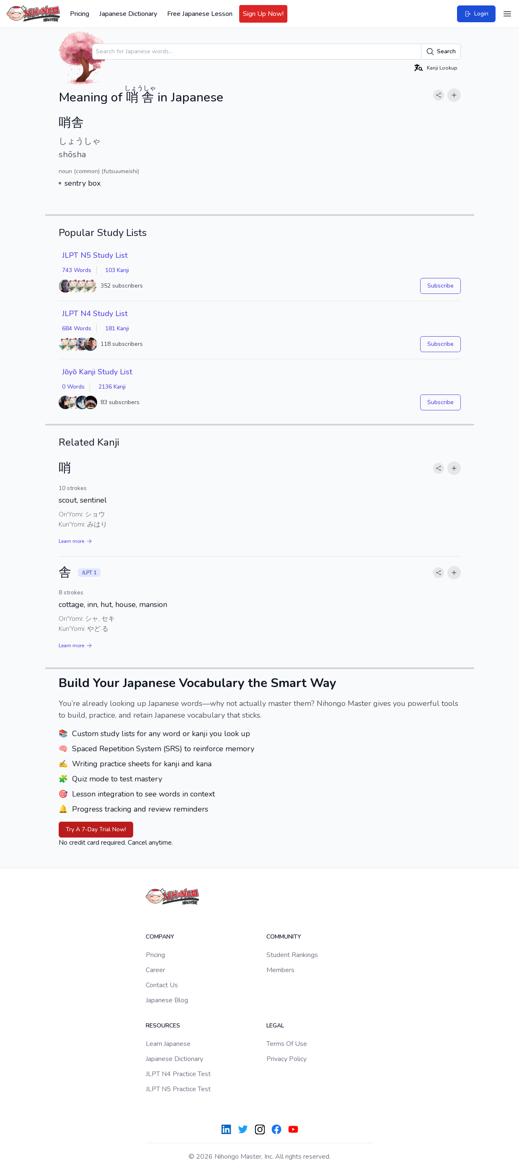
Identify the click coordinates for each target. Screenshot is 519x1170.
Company (160, 937)
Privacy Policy (286, 1059)
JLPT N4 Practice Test (178, 1074)
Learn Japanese (168, 1043)
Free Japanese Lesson (199, 13)
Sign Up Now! (263, 13)
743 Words (76, 270)
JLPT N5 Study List (95, 255)
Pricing (79, 13)
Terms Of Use (286, 1043)
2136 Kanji (112, 387)
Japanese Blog (167, 1000)
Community (283, 937)
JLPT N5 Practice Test (178, 1089)
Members (280, 970)
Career (155, 970)
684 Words (76, 328)
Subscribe (440, 286)
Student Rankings (292, 955)
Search (441, 51)
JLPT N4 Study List (95, 314)
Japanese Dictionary (128, 13)
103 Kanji (117, 270)
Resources (163, 1026)
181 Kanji (117, 328)
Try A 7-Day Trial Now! (96, 829)
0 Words (73, 387)
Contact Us (162, 985)
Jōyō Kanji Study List (97, 372)
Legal (275, 1026)
